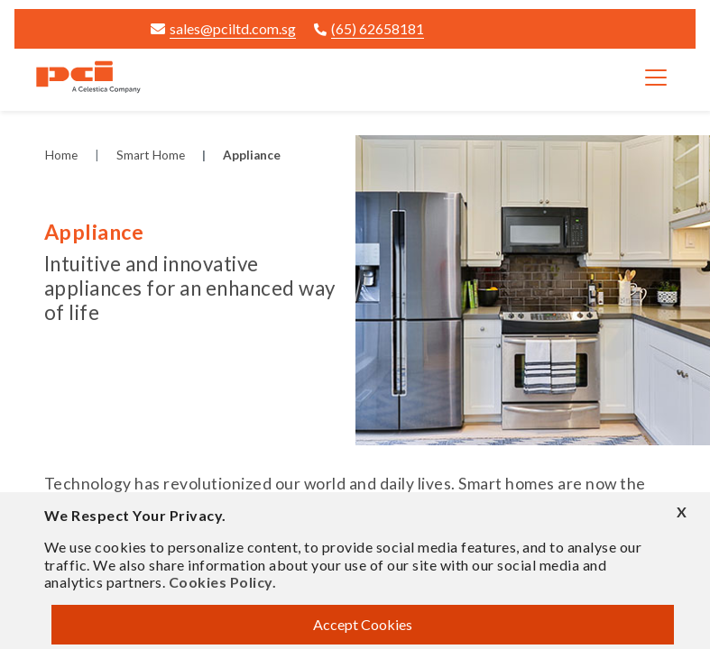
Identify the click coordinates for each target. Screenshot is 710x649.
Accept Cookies (362, 624)
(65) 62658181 (369, 28)
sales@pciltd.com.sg (223, 28)
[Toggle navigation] (656, 77)
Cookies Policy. (223, 581)
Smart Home (150, 155)
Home (61, 155)
